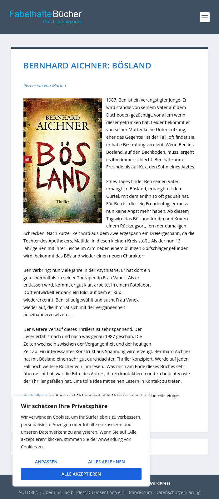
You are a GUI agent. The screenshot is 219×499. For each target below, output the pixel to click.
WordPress (160, 483)
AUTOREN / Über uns (39, 492)
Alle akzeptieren (81, 474)
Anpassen (46, 462)
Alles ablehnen (106, 462)
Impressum (140, 492)
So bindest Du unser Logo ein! (95, 492)
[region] (81, 441)
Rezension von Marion (44, 85)
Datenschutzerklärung (178, 492)
